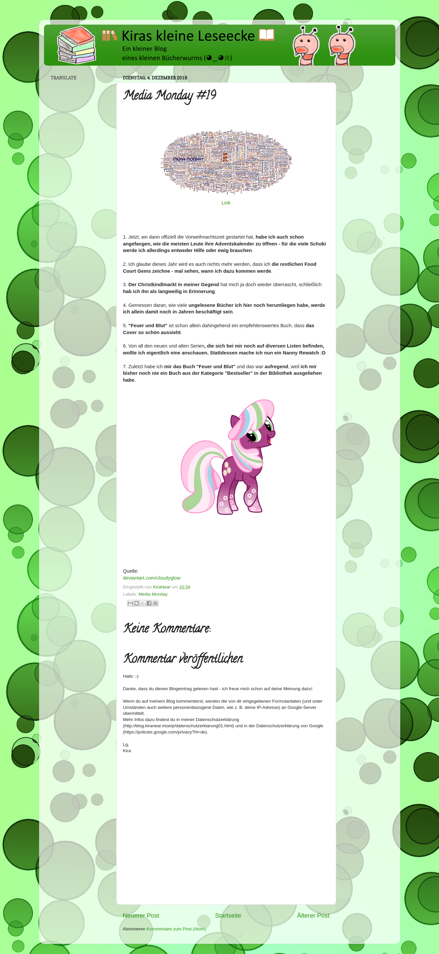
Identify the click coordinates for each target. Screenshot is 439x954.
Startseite (228, 915)
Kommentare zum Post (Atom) (176, 928)
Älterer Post (313, 915)
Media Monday (153, 594)
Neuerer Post (141, 915)
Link (226, 202)
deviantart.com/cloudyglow (152, 578)
